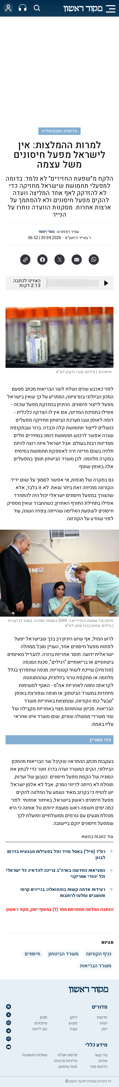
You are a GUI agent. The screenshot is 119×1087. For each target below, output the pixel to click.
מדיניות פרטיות (65, 1061)
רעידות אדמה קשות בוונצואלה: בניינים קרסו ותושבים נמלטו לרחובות (62, 892)
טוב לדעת (39, 1029)
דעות (103, 1023)
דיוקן (73, 1017)
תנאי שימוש (68, 1067)
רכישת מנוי (98, 1067)
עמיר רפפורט (68, 232)
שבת (73, 1029)
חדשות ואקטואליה (59, 131)
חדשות (102, 1017)
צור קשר (100, 1055)
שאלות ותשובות (34, 1055)
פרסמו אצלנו (67, 1055)
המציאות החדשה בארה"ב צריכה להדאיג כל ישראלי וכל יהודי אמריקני (55, 873)
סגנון (43, 1017)
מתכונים (41, 1023)
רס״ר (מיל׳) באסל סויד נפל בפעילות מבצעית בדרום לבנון (56, 854)
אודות (103, 1061)
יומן (104, 1029)
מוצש (73, 1023)
